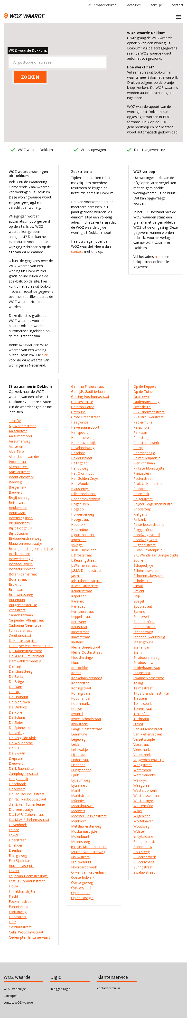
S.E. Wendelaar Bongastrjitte (155, 555)
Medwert (78, 811)
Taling (138, 683)
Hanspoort (79, 432)
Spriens (139, 611)
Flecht (13, 896)
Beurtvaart (17, 512)
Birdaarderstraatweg (25, 538)
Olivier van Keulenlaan (88, 872)
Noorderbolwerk (84, 867)
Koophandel (80, 698)
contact (177, 5)
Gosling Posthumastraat (90, 396)
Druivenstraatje (21, 809)
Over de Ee (142, 407)
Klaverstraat (80, 637)
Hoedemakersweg (85, 499)
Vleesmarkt (142, 749)
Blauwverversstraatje (25, 543)
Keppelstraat (81, 616)
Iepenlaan (78, 539)
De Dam (15, 686)
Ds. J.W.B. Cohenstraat (26, 814)
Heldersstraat (81, 458)
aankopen (11, 996)
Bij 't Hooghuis (20, 528)
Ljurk (75, 775)
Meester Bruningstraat (89, 816)
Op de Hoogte (82, 897)
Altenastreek (18, 466)
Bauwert (15, 492)
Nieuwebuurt (81, 862)
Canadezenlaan (21, 615)
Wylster (139, 831)
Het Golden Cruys (85, 478)
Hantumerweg (82, 437)
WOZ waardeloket (102, 5)
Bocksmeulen (19, 553)
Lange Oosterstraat (86, 729)
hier (44, 355)
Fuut (12, 922)
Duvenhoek (18, 824)
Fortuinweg (18, 911)
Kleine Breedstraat (85, 647)
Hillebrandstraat (83, 493)
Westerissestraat (146, 795)
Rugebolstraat (144, 545)
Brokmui (15, 584)
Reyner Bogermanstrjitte (152, 504)
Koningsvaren (82, 693)
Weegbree (141, 785)
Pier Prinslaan (144, 463)
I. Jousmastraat (83, 534)
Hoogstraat (80, 519)
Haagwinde (80, 422)
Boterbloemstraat (23, 574)
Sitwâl (138, 586)
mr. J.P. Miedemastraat (89, 846)
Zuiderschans (143, 862)
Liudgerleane (81, 770)
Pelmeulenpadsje (146, 458)
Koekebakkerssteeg (86, 678)
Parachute (141, 427)
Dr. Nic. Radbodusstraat (27, 799)
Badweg (15, 482)
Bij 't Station (18, 533)
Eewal (13, 835)
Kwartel (77, 713)
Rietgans (140, 514)
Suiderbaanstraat (146, 667)
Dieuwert (16, 763)
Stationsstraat (144, 626)
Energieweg (18, 855)
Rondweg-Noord (146, 534)
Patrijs (138, 447)
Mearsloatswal (82, 805)
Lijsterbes (78, 754)
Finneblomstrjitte (22, 891)
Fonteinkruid (18, 906)
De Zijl (14, 748)
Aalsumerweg (19, 441)
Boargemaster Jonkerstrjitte (31, 548)
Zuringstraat (143, 867)
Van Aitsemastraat (147, 729)
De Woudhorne (21, 743)
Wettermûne (143, 805)
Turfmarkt (141, 718)
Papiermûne (142, 422)
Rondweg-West (145, 539)
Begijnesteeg (19, 497)
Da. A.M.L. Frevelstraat (26, 656)
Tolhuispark (142, 703)
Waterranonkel (145, 775)
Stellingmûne (143, 642)
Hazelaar (78, 453)
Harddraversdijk (83, 442)
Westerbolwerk (145, 790)
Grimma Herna (82, 407)
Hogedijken (80, 504)
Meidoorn (78, 821)
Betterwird (17, 502)
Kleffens (77, 642)
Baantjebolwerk (21, 477)
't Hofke (15, 420)
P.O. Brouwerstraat (148, 417)
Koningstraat (81, 688)
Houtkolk (78, 524)
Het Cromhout (82, 473)
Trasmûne (141, 713)
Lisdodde (78, 765)
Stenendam (142, 647)
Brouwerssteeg (21, 594)
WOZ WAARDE (24, 16)
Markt (75, 790)
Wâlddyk (140, 780)
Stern (137, 652)
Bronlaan (16, 589)
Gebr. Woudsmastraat (26, 932)
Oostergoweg (82, 882)
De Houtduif (18, 697)
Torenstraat (142, 708)
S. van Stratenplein (147, 550)
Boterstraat (18, 579)
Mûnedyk (78, 800)
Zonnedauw (142, 846)
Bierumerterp (19, 523)
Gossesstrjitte (82, 401)
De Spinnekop (20, 727)
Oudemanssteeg (146, 401)
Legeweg (78, 739)
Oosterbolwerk (82, 877)
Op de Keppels (144, 386)
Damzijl (15, 666)
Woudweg (141, 826)
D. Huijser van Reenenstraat (31, 645)
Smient (138, 591)
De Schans (17, 717)
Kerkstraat (79, 626)
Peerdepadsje (144, 453)
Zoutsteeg (141, 851)
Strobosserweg (145, 662)
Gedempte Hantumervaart (29, 937)
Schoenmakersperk (148, 575)
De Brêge (16, 681)
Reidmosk (141, 493)
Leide (75, 744)
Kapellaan (78, 596)
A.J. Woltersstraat (22, 426)
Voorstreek (142, 754)
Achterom (16, 446)
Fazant (14, 870)
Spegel (138, 601)
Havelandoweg (82, 447)
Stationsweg (143, 632)
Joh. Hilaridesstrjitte (86, 580)
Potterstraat (143, 478)
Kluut (75, 662)
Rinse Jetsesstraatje (149, 524)
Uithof (138, 724)
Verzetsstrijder (144, 739)
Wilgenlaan (141, 816)
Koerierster (80, 683)
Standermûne (144, 621)
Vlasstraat (141, 744)
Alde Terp (16, 451)
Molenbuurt (80, 836)
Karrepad (78, 606)
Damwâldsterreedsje (25, 661)
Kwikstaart (79, 724)
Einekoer (15, 845)
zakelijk (156, 5)
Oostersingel (81, 887)
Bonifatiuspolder (22, 569)
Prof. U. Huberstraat (149, 483)
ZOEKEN (30, 77)
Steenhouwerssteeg (149, 637)
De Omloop (18, 707)
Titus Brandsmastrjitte (151, 693)
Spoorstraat (142, 606)
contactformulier (108, 988)
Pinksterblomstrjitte (148, 468)
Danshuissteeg (20, 671)
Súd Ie (138, 560)
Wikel (137, 811)
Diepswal (16, 758)
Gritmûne (78, 412)
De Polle (15, 712)
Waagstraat (142, 765)
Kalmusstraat (81, 591)
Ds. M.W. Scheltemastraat (29, 819)
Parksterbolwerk (146, 442)
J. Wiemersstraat (84, 565)
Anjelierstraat (19, 472)
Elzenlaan (16, 850)
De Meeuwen (19, 702)
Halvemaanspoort (85, 427)
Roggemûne (143, 529)
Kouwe (76, 708)
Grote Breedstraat (85, 417)
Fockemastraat (21, 901)
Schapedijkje (143, 565)
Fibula (13, 886)
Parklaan (140, 432)
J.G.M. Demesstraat (86, 570)
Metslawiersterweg (86, 826)
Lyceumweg (80, 780)
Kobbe (76, 672)
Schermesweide (145, 570)
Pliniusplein (142, 473)
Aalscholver (18, 431)
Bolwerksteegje (21, 558)
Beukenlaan (18, 507)
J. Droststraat (81, 555)
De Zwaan (17, 753)
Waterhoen (142, 770)
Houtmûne (79, 529)
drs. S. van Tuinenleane (27, 804)
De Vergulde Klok (22, 737)
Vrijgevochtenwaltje (148, 759)
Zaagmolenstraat (147, 841)
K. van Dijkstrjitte (84, 586)
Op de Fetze (80, 892)
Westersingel (143, 800)
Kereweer (78, 621)
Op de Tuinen (144, 391)
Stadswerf (141, 616)
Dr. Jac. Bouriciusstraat (27, 794)
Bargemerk (17, 487)
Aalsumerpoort (20, 436)
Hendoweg (79, 468)
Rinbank (139, 519)
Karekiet (77, 601)
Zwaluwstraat (144, 872)
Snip (136, 596)
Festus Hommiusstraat (27, 881)
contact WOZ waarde (18, 1002)
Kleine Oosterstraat (86, 652)
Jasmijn (77, 575)
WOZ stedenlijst (15, 989)
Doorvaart (17, 789)
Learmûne (79, 734)
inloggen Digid (60, 989)
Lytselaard (79, 785)
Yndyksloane (143, 836)
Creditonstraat (20, 635)
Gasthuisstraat (20, 927)
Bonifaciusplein (21, 564)
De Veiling (16, 732)
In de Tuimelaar (83, 550)
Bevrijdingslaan (21, 518)
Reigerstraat (143, 499)
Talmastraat (143, 688)
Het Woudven (82, 483)
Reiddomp (141, 488)
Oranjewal (141, 396)
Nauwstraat (80, 857)
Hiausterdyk (80, 488)
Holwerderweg (82, 514)
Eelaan (14, 830)
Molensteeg (80, 841)
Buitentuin (17, 599)
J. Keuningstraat (83, 560)
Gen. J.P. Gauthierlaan (88, 391)
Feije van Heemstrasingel (28, 876)
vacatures (133, 5)
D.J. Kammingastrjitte (25, 651)
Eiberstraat (17, 840)
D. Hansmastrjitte (23, 640)
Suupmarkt (141, 672)
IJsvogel (77, 545)
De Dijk (14, 691)
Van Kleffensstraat (147, 734)
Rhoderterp (142, 509)
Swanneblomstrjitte (148, 678)
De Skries (16, 722)
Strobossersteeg (146, 657)
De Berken (17, 676)
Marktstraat (80, 795)
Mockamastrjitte (84, 831)
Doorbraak (17, 784)
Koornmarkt (80, 703)
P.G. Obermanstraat (149, 412)
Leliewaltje (79, 749)
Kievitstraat (80, 632)
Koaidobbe (79, 667)
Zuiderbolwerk (144, 857)
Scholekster (142, 580)
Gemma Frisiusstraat (87, 386)
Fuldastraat (18, 916)
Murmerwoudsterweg (88, 851)
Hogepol (77, 509)
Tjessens (140, 698)
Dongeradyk (18, 778)
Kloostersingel (82, 657)
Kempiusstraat (82, 611)
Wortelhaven (143, 821)
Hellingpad (79, 463)
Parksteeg (141, 437)
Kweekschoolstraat (86, 718)
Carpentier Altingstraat (26, 620)
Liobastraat (80, 759)
